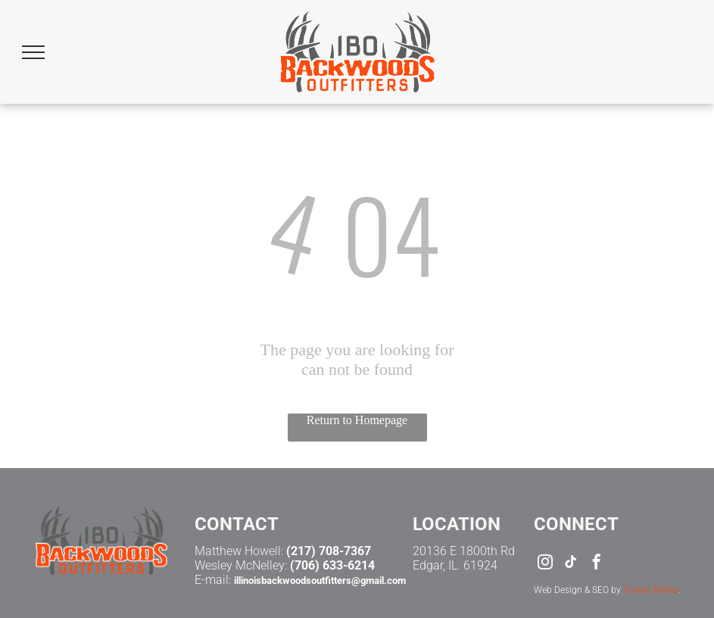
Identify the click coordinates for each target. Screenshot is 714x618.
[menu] (33, 52)
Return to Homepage (357, 420)
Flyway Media (650, 590)
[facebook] (596, 564)
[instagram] (545, 564)
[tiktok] (571, 564)
